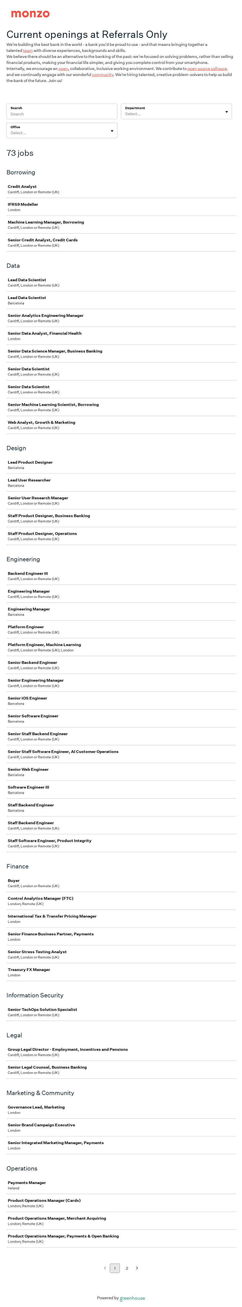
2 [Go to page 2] (127, 1268)
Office (15, 127)
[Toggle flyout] (227, 112)
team (28, 50)
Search (16, 108)
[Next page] (137, 1268)
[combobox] (125, 114)
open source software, (207, 68)
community (102, 74)
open (63, 68)
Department (135, 108)
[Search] (62, 114)
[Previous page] (105, 1268)
